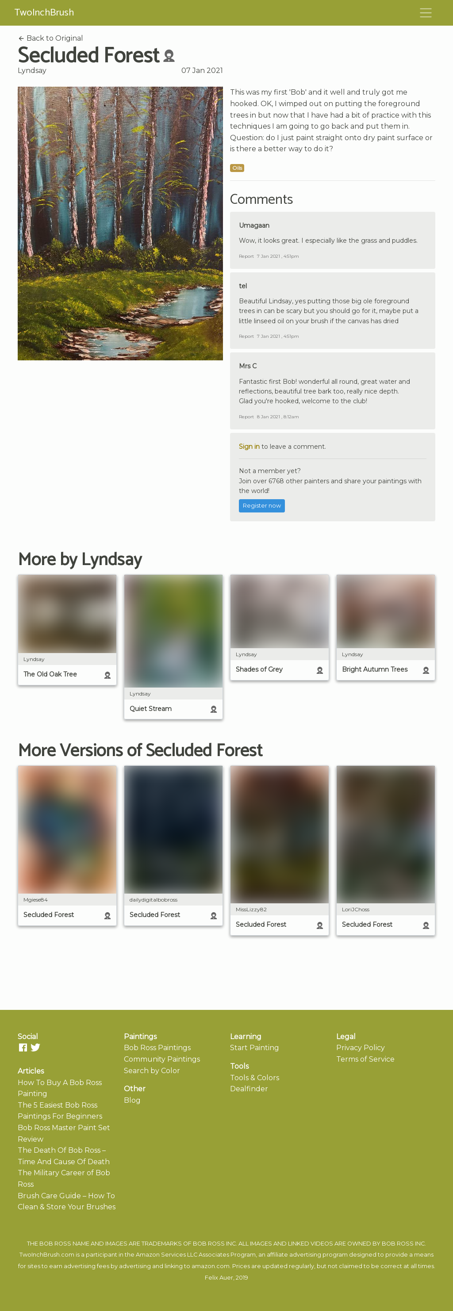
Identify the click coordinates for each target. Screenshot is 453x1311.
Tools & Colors (254, 1078)
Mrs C (248, 366)
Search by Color (152, 1070)
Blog (132, 1100)
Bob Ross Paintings (157, 1047)
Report (246, 256)
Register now (262, 505)
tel (243, 286)
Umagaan (254, 225)
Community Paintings (162, 1059)
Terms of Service (365, 1059)
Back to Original (50, 38)
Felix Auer (219, 1277)
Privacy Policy (360, 1047)
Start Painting (254, 1047)
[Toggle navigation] (426, 13)
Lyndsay (32, 70)
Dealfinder (249, 1089)
